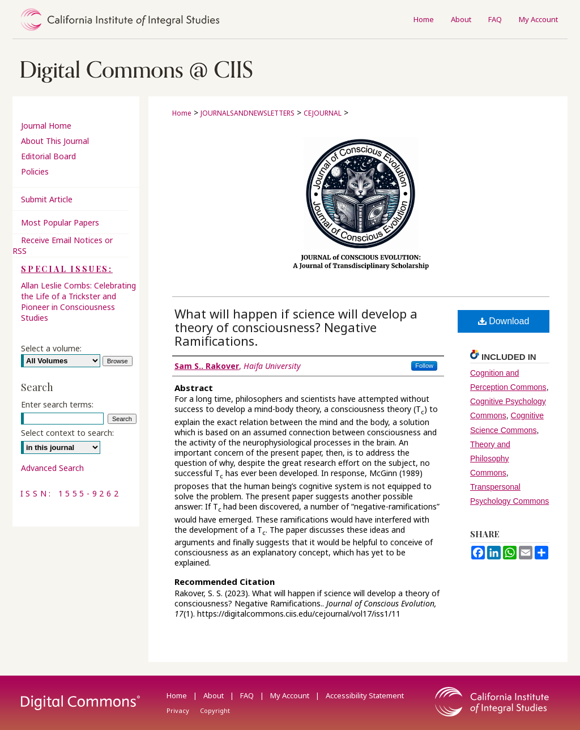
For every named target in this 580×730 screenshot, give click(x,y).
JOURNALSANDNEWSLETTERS (248, 113)
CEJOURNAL (323, 113)
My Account (290, 695)
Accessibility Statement (365, 695)
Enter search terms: (57, 404)
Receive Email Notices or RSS (62, 245)
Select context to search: (67, 432)
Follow (424, 365)
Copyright (215, 710)
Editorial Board (48, 156)
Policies (35, 171)
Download (504, 321)
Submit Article (46, 199)
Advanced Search (52, 467)
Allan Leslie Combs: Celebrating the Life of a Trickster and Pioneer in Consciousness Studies (78, 301)
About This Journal (55, 140)
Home (181, 113)
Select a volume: (51, 348)
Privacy (179, 710)
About (214, 695)
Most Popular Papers (60, 222)
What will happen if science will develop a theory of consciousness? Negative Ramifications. (295, 327)
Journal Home (46, 125)
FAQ (247, 695)
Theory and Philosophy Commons (490, 458)
